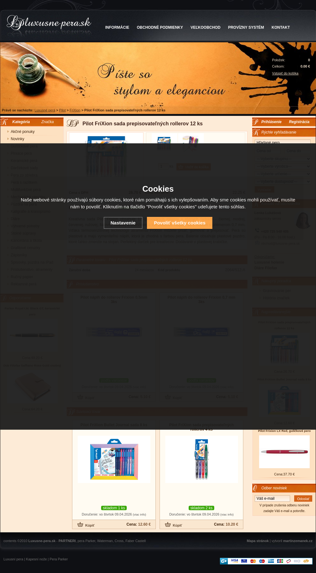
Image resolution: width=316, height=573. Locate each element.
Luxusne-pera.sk (42, 541)
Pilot (62, 110)
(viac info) (139, 514)
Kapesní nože (36, 559)
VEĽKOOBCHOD (206, 27)
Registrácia (299, 122)
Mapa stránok (258, 541)
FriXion (75, 110)
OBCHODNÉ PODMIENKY (160, 27)
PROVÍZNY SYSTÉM (246, 27)
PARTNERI (67, 541)
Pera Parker (59, 559)
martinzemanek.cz (298, 541)
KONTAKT (281, 27)
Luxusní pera (13, 559)
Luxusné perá (44, 110)
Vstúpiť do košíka (285, 73)
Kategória (19, 122)
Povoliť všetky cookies (179, 222)
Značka (47, 122)
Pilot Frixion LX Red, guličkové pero (284, 431)
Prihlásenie (271, 122)
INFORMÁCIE (117, 27)
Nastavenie (123, 222)
